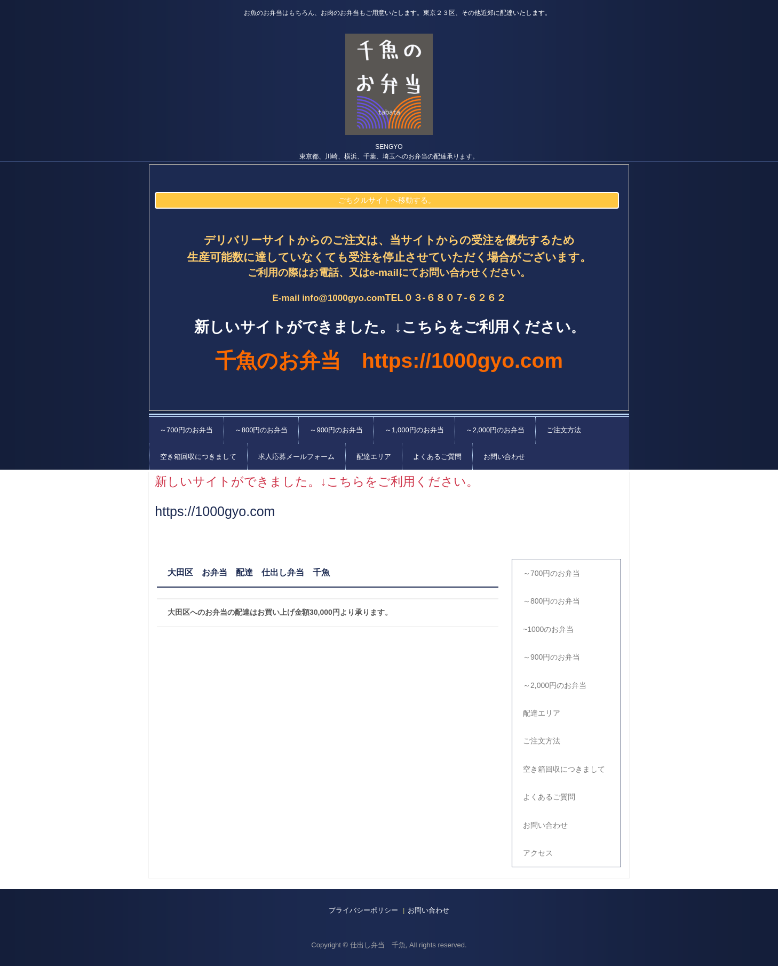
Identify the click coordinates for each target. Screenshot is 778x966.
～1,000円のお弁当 (414, 430)
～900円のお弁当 (336, 430)
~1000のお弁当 (548, 629)
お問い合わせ (504, 457)
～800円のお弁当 (261, 430)
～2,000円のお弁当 (495, 430)
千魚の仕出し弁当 (389, 84)
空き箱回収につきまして (198, 457)
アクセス (538, 853)
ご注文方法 (563, 430)
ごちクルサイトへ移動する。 (386, 200)
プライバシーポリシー (363, 910)
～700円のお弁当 (186, 430)
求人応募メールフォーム (296, 457)
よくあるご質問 (437, 457)
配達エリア (373, 457)
